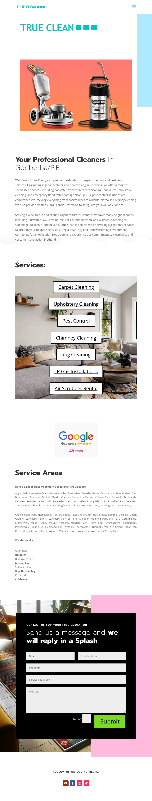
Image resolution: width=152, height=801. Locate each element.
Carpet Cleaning (76, 287)
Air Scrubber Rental (76, 388)
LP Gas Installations (76, 371)
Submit (110, 721)
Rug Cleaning (76, 354)
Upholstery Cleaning (76, 304)
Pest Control (76, 320)
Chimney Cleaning (76, 337)
